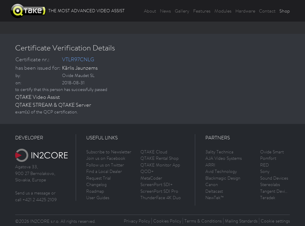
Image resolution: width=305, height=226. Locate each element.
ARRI (210, 165)
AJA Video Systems (223, 158)
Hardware (245, 11)
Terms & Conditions (203, 221)
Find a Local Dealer (104, 171)
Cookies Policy (167, 221)
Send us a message (32, 193)
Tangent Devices (275, 191)
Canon (211, 184)
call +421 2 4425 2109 (36, 200)
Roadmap (95, 191)
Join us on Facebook (105, 158)
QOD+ (147, 171)
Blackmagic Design (222, 178)
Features (202, 11)
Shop (284, 11)
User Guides (97, 198)
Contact (267, 11)
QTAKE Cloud (153, 152)
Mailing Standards (241, 221)
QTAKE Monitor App (160, 165)
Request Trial (98, 178)
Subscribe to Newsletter (108, 152)
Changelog (96, 184)
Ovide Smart (272, 152)
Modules (223, 11)
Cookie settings (275, 221)
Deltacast (214, 191)
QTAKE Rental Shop (159, 158)
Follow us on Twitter (105, 165)
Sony (264, 171)
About (150, 11)
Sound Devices (274, 178)
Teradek (267, 198)
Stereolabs (270, 184)
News (165, 11)
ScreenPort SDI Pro (159, 191)
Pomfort (268, 158)
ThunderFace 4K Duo (160, 198)
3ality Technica (219, 152)
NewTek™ (214, 198)
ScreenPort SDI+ (156, 184)
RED (264, 165)
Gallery (182, 11)
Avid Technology (221, 171)
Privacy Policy (137, 221)
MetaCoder (151, 178)
